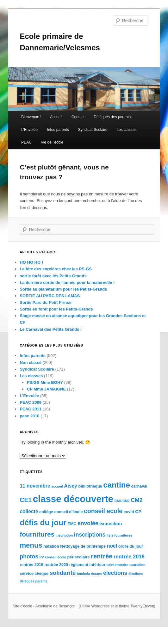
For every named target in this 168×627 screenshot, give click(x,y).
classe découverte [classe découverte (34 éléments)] (73, 499)
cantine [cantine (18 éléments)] (116, 485)
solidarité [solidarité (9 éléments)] (63, 572)
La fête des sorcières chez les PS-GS (56, 269)
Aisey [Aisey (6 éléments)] (70, 486)
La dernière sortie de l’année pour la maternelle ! (67, 282)
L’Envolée (29, 129)
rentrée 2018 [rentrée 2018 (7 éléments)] (129, 557)
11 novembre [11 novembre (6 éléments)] (35, 486)
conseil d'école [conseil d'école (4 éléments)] (68, 512)
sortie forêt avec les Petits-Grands (53, 276)
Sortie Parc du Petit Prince (45, 302)
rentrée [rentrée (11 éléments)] (101, 556)
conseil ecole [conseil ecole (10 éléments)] (103, 510)
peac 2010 (29, 416)
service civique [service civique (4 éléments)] (34, 573)
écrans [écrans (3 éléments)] (96, 573)
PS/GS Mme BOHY (45, 382)
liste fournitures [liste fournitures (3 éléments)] (119, 535)
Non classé (30, 362)
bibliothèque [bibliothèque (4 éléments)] (90, 486)
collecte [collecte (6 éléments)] (29, 511)
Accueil (56, 117)
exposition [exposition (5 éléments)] (110, 523)
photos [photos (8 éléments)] (29, 556)
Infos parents (58, 129)
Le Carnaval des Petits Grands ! (51, 329)
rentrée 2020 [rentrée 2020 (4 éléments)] (56, 564)
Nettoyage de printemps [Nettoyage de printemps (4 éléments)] (83, 546)
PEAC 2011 (30, 409)
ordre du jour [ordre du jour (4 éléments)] (130, 546)
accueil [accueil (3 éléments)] (57, 486)
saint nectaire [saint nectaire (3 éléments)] (117, 565)
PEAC (26, 142)
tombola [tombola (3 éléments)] (83, 573)
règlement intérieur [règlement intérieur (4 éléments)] (87, 564)
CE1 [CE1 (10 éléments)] (26, 499)
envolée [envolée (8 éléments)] (88, 523)
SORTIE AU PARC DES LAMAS (50, 295)
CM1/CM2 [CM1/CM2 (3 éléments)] (122, 501)
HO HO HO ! (31, 262)
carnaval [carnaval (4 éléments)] (139, 486)
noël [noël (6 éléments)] (112, 546)
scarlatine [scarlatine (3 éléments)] (137, 565)
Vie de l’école (52, 142)
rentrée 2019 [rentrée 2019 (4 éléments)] (31, 564)
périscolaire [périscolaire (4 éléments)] (78, 557)
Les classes (127, 129)
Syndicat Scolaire (93, 129)
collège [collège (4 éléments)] (46, 512)
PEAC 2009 (30, 402)
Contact (78, 117)
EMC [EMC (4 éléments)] (71, 524)
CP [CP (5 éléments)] (138, 511)
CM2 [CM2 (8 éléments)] (136, 500)
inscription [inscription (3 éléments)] (64, 535)
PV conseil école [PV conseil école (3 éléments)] (53, 557)
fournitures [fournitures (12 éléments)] (37, 534)
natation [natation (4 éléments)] (51, 546)
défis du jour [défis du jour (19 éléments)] (43, 522)
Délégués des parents (112, 117)
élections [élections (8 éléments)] (115, 573)
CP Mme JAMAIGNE (46, 389)
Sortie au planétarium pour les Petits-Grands (63, 289)
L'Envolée (29, 395)
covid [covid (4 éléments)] (129, 512)
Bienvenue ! (31, 117)
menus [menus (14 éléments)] (31, 545)
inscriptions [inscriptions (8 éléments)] (90, 535)
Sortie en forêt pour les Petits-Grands (56, 309)
